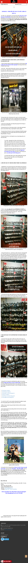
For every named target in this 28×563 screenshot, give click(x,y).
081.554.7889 (7, 561)
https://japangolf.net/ (9, 487)
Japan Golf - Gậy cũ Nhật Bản (11, 489)
